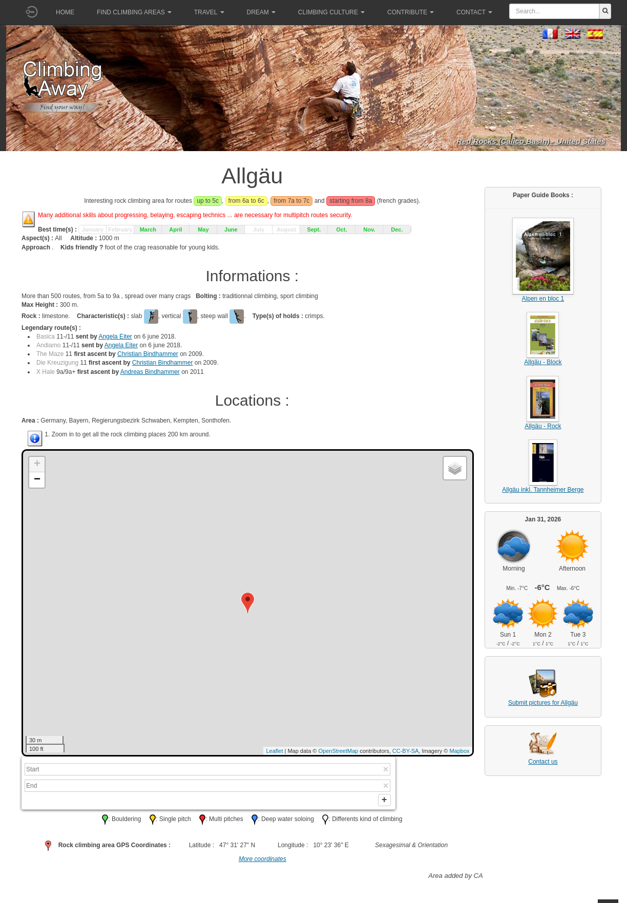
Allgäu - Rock (543, 426)
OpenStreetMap (339, 751)
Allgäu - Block (542, 362)
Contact (474, 12)
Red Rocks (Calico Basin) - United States (530, 141)
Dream (261, 12)
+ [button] (37, 464)
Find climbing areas (134, 12)
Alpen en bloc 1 (543, 298)
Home (65, 12)
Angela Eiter (115, 336)
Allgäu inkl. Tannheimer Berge (542, 489)
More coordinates (262, 862)
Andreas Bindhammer (150, 371)
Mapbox (459, 751)
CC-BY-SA (405, 751)
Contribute (410, 12)
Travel (209, 12)
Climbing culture (331, 12)
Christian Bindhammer (147, 354)
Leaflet (274, 751)
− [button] (37, 480)
